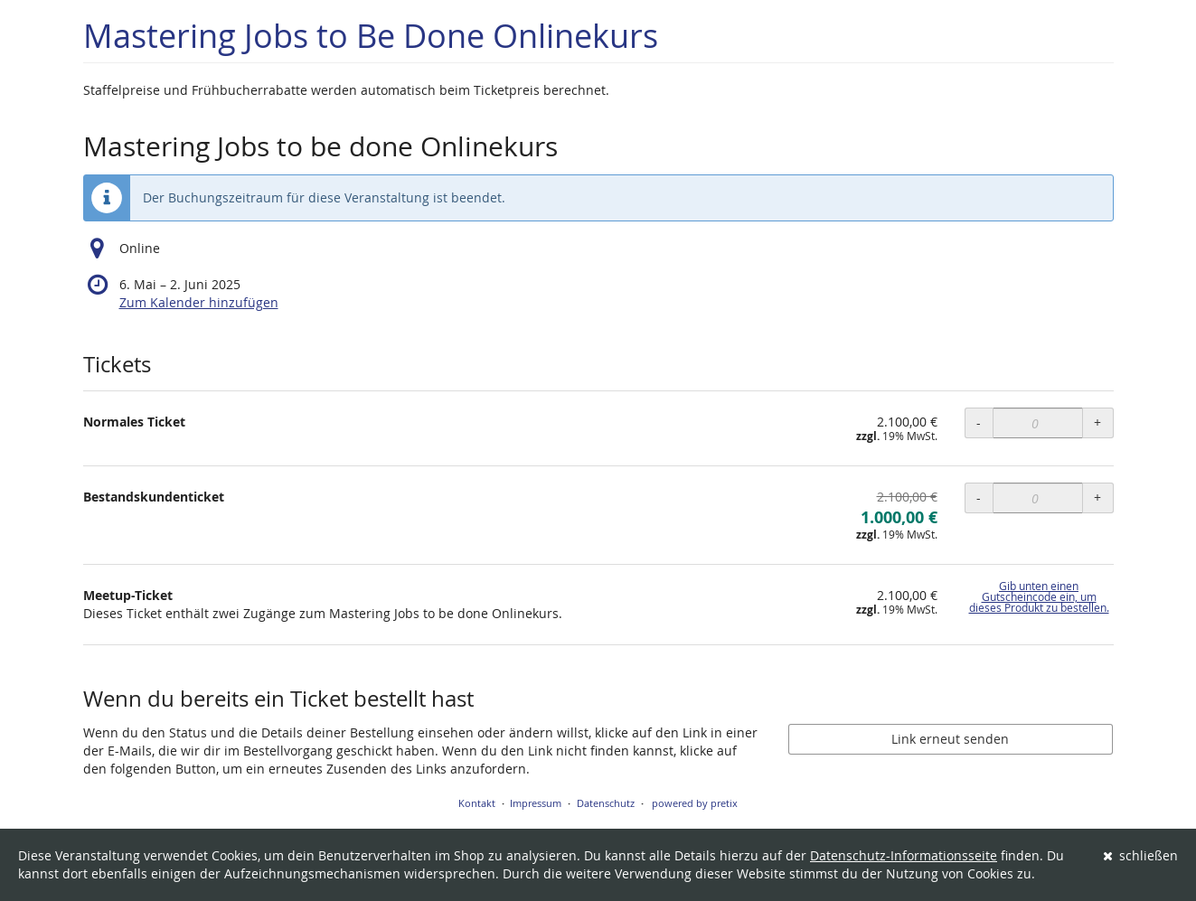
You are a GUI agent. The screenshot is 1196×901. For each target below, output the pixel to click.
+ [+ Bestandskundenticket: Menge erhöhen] (1097, 497)
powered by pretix (695, 803)
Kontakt (476, 803)
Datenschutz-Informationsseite (903, 855)
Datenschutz (606, 803)
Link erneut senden (950, 738)
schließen (1141, 855)
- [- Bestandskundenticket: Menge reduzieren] (978, 497)
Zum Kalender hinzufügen (198, 302)
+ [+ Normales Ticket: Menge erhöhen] (1097, 422)
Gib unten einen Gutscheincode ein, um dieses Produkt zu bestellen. (1039, 597)
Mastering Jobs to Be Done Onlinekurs (370, 36)
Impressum (535, 803)
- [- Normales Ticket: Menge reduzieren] (978, 422)
